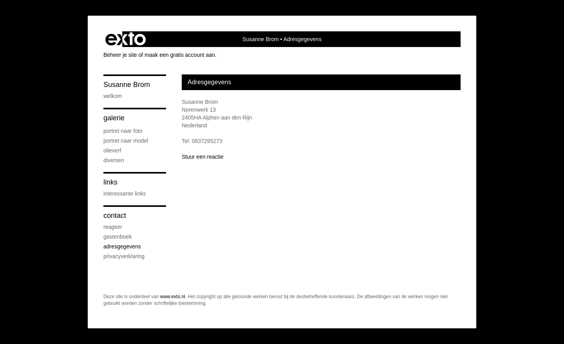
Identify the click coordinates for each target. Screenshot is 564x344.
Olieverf (112, 150)
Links (110, 182)
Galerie (114, 118)
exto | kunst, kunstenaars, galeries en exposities (125, 39)
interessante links (124, 193)
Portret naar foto (123, 131)
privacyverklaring (124, 256)
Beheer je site (120, 55)
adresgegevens (122, 246)
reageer (112, 227)
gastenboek (117, 237)
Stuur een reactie (203, 157)
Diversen (113, 160)
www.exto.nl (172, 296)
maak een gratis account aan (180, 55)
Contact (114, 215)
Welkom (112, 96)
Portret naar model (125, 141)
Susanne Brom (260, 39)
